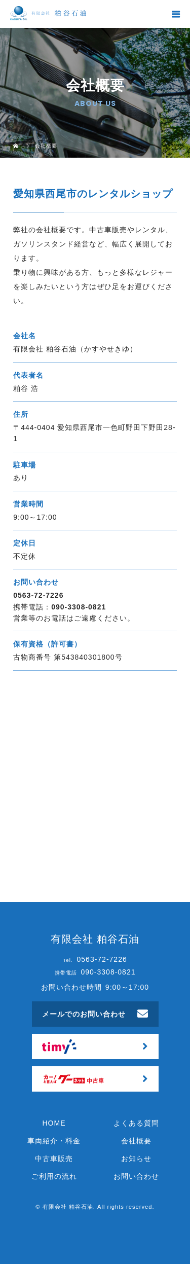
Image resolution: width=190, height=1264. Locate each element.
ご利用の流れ (54, 1176)
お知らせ (136, 1158)
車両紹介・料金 (54, 1141)
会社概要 (136, 1141)
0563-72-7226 (38, 595)
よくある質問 (136, 1123)
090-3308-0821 (78, 607)
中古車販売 (54, 1158)
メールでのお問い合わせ (84, 1014)
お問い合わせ (136, 1176)
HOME (54, 1123)
